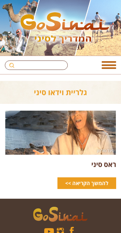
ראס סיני (103, 164)
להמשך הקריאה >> (86, 183)
